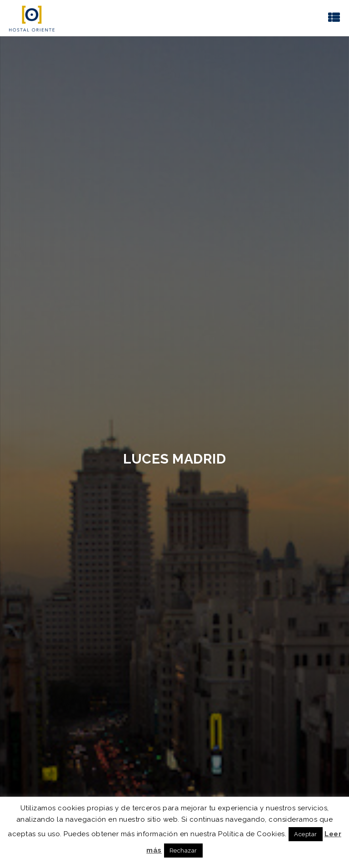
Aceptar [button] (305, 834)
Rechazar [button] (183, 850)
